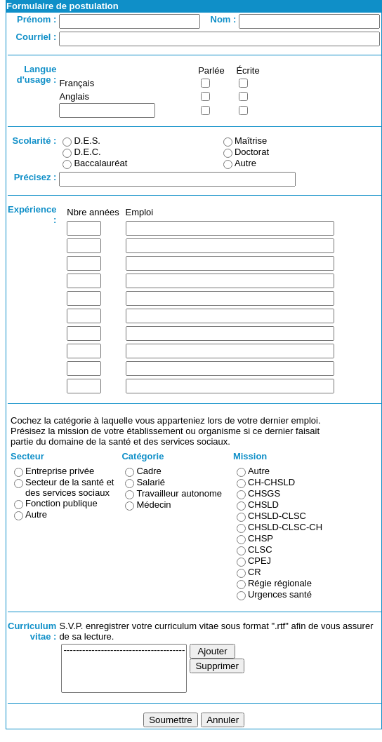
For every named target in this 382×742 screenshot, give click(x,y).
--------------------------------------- (124, 650)
